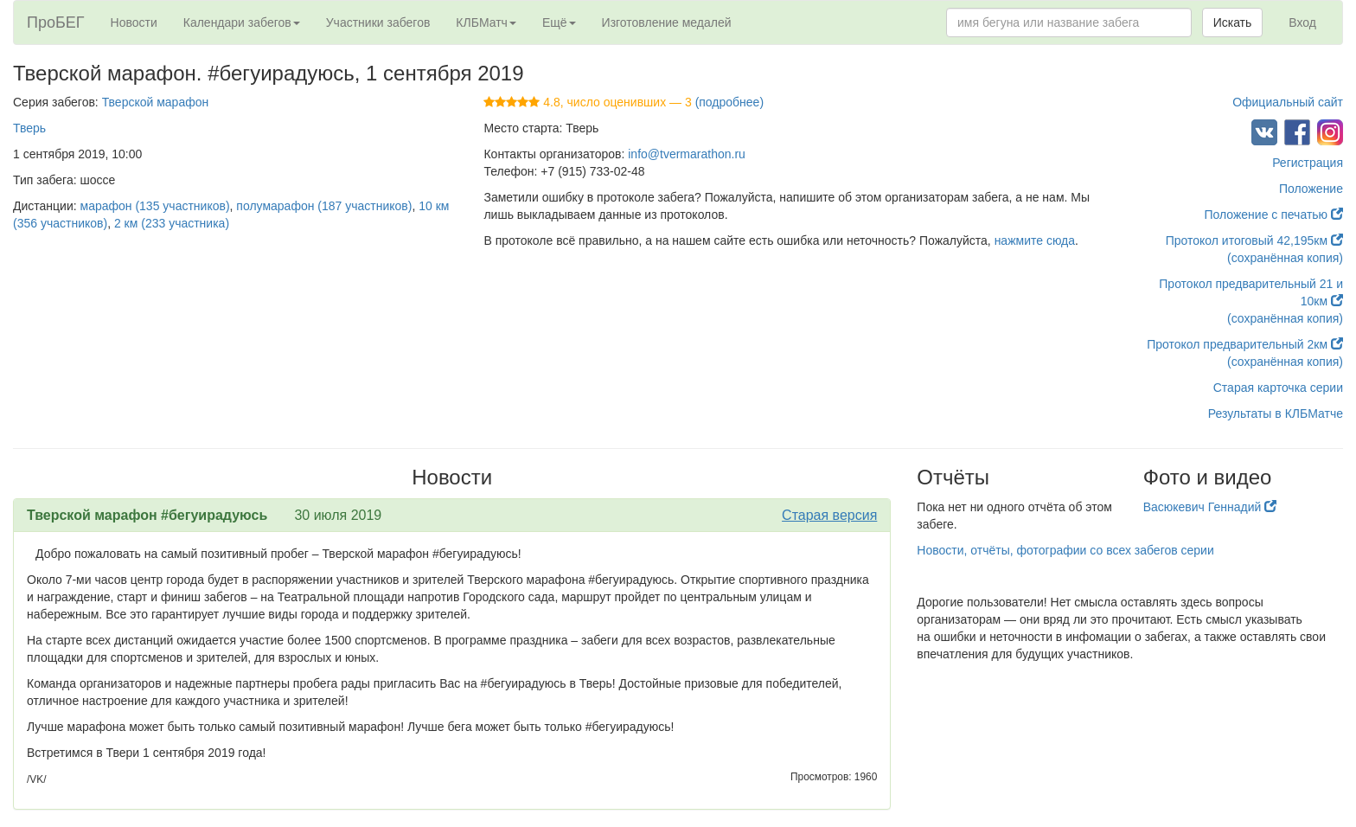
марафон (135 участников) (155, 206)
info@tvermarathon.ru (686, 154)
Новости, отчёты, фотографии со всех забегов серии (1065, 550)
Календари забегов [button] (241, 22)
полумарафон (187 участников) (324, 206)
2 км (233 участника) (171, 223)
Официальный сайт (1287, 102)
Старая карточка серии (1278, 387)
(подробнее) (729, 102)
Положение (1311, 189)
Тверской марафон (155, 102)
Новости (134, 22)
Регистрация (1307, 163)
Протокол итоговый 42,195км (1254, 240)
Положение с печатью (1273, 214)
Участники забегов (378, 22)
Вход (1302, 22)
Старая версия (829, 515)
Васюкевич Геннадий (1210, 507)
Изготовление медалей (667, 22)
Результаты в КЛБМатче (1275, 413)
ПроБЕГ (56, 22)
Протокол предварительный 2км (1245, 344)
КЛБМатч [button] (486, 22)
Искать (1232, 22)
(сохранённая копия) (1285, 258)
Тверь (29, 128)
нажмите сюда (1035, 240)
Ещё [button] (559, 22)
